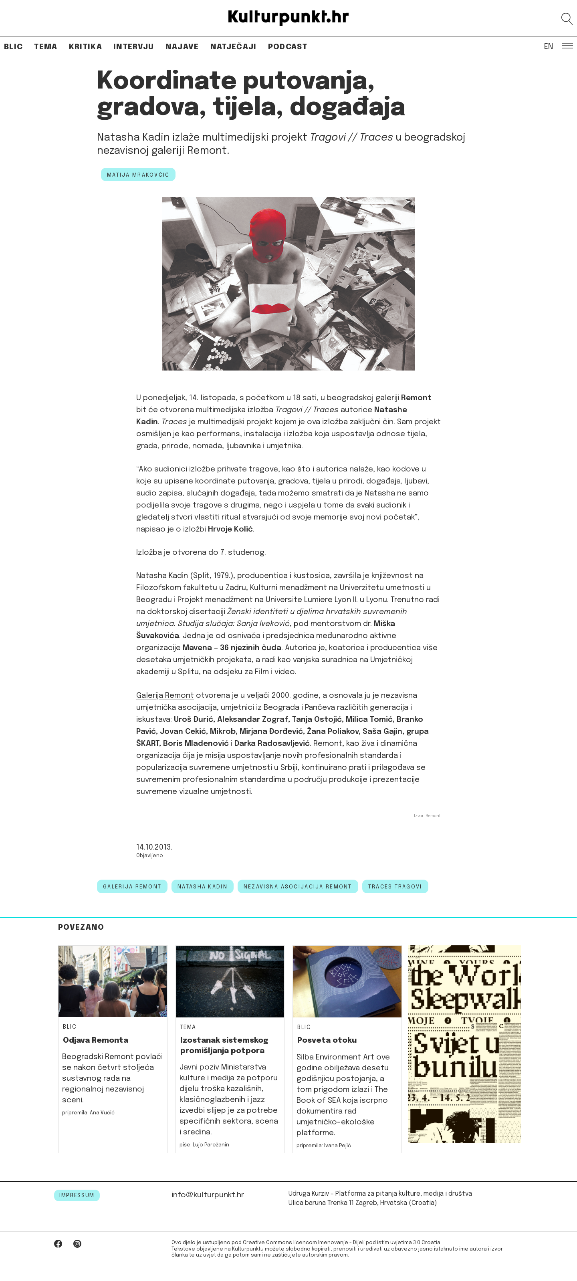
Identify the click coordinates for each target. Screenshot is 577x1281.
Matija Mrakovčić (138, 175)
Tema (45, 47)
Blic (13, 47)
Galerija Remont (165, 695)
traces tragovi (395, 887)
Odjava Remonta (95, 1040)
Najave (182, 47)
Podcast (287, 47)
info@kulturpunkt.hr (207, 1195)
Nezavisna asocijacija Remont (298, 887)
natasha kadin (203, 887)
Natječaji (233, 47)
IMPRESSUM (77, 1195)
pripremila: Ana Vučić (88, 1113)
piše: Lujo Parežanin (204, 1145)
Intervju (133, 47)
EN (548, 46)
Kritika (85, 47)
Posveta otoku (327, 1040)
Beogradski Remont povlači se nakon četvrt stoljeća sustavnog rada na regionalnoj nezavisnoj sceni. (112, 1078)
